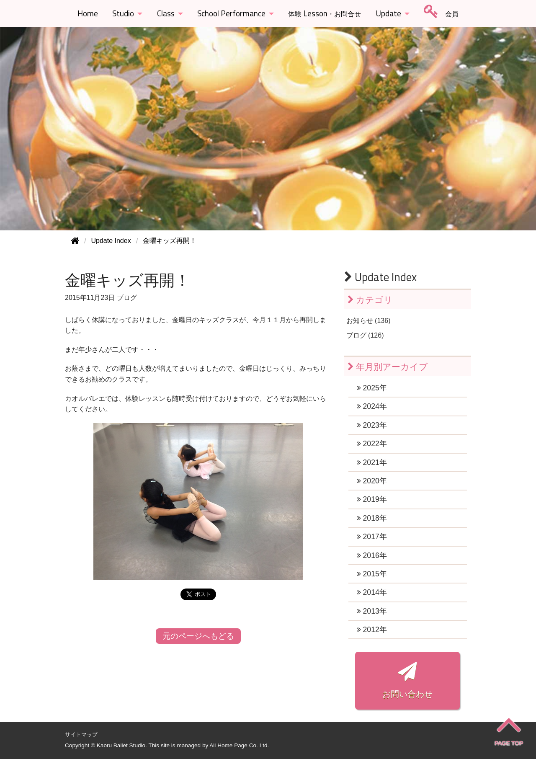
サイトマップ (81, 734)
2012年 (372, 629)
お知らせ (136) (368, 320)
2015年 (372, 574)
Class (166, 13)
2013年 (372, 611)
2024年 (372, 406)
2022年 (372, 443)
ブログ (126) (365, 335)
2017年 (372, 536)
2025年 (372, 388)
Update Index (380, 276)
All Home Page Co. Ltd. (239, 745)
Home (87, 13)
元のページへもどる (198, 636)
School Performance (231, 13)
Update (388, 13)
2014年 (372, 592)
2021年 (372, 462)
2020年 (372, 481)
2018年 (372, 518)
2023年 (372, 425)
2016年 (372, 555)
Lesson (324, 13)
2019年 (372, 499)
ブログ (127, 297)
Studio (123, 13)
